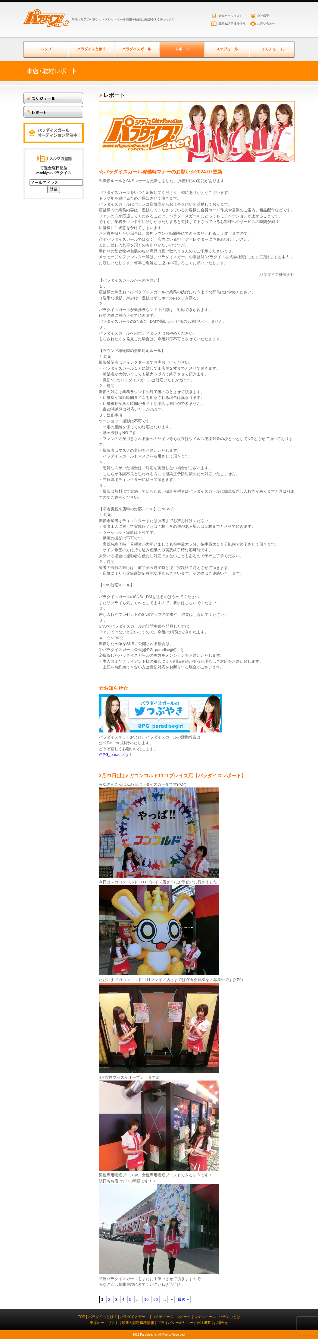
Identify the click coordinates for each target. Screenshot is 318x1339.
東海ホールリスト (230, 15)
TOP (81, 1317)
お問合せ (221, 1323)
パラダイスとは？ (91, 49)
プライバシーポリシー (175, 1323)
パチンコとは (229, 1317)
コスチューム (272, 49)
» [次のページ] (172, 1299)
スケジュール (226, 49)
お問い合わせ (266, 23)
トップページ (46, 49)
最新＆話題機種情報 (231, 23)
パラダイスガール (136, 49)
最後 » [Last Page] (183, 1299)
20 (155, 1299)
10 (146, 1299)
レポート (183, 1317)
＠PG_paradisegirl (115, 754)
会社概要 (263, 15)
